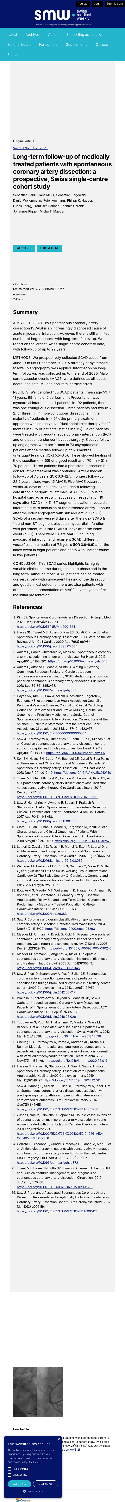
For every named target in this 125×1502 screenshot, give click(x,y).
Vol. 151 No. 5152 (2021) (30, 148)
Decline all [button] (46, 1483)
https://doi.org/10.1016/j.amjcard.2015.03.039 (50, 861)
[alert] (33, 1467)
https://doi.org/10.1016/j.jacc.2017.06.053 (46, 821)
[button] (33, 1491)
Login (97, 3)
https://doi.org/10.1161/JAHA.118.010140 (82, 773)
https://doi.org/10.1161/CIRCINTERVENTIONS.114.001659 (57, 797)
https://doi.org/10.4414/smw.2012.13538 (72, 1036)
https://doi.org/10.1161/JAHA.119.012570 (82, 841)
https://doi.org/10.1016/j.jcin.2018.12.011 (71, 1080)
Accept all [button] (19, 1483)
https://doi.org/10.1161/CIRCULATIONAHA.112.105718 (55, 1187)
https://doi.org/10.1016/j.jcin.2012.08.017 (46, 992)
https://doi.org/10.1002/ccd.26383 (42, 914)
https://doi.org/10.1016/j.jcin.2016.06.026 (46, 1017)
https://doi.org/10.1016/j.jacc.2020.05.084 (47, 646)
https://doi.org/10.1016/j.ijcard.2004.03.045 (48, 968)
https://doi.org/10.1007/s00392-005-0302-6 (79, 948)
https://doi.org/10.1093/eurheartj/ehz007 (75, 753)
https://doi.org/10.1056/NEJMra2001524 (46, 627)
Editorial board (19, 44)
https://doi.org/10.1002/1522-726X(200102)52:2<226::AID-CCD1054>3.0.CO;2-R (60, 1136)
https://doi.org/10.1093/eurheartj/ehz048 (78, 661)
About (53, 34)
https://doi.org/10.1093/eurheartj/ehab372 (47, 1163)
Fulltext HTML (49, 248)
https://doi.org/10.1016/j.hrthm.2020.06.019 (76, 1061)
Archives (33, 34)
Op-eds (102, 44)
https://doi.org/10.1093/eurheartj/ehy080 (47, 690)
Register (83, 3)
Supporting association (84, 34)
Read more (34, 1462)
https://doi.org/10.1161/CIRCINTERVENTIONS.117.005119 (57, 1211)
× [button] (58, 1439)
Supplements (76, 44)
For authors (48, 44)
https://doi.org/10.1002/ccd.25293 (70, 929)
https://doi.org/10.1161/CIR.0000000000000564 (52, 733)
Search (13, 55)
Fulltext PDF (24, 248)
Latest (12, 34)
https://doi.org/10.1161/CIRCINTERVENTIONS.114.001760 (57, 1109)
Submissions (114, 3)
